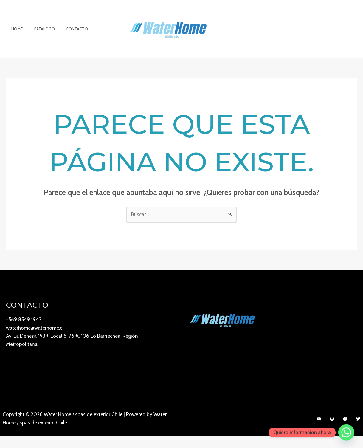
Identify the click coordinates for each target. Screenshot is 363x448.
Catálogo (40, 35)
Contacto (70, 35)
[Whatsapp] (346, 432)
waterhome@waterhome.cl (34, 340)
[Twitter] (358, 431)
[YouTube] (319, 431)
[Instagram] (332, 431)
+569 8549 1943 (23, 331)
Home (15, 35)
